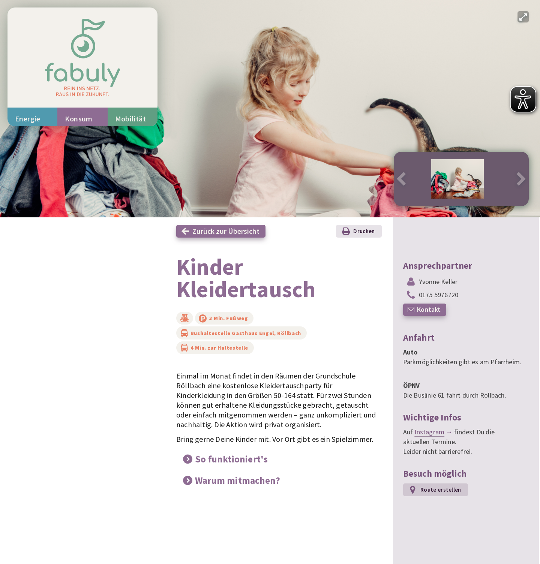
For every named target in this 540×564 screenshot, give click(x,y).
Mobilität (130, 118)
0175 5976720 (438, 294)
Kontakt (429, 309)
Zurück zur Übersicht (226, 231)
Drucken (364, 231)
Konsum (78, 118)
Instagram (429, 432)
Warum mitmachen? (237, 480)
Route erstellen (440, 489)
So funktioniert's (231, 459)
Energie (27, 118)
